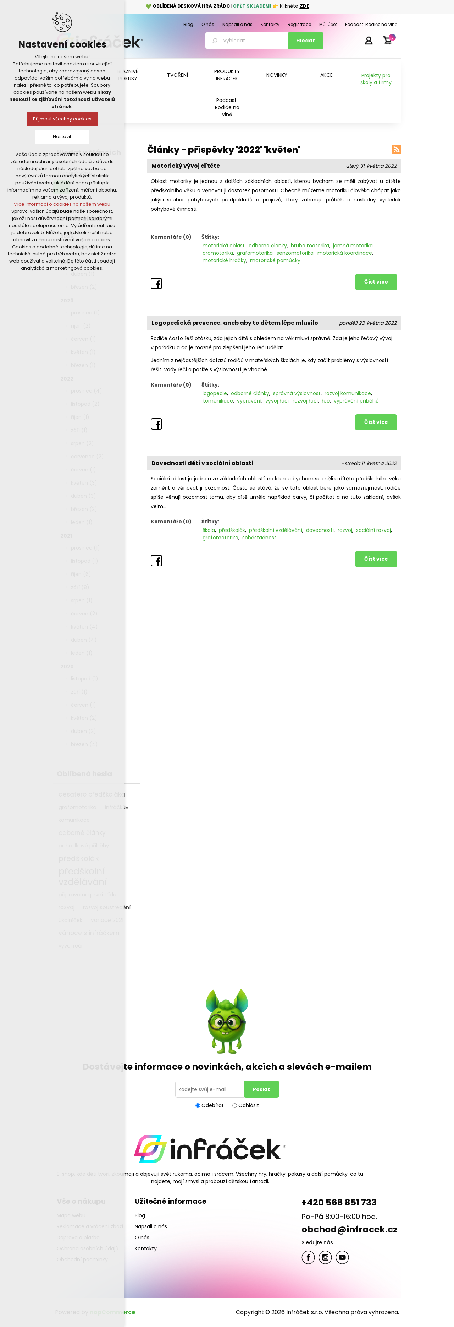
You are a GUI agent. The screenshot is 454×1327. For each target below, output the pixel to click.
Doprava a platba (78, 1237)
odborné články (268, 245)
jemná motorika (353, 245)
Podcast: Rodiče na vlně (227, 107)
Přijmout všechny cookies (62, 118)
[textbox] (247, 40)
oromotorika (218, 253)
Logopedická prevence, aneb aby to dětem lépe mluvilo (234, 323)
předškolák (232, 530)
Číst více (376, 281)
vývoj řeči (70, 945)
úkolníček (70, 920)
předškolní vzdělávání (275, 530)
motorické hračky (224, 260)
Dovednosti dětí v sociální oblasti (202, 463)
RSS (396, 149)
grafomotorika (255, 253)
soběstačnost (259, 537)
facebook (308, 1257)
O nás (142, 1237)
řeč (326, 400)
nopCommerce (112, 1312)
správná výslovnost (297, 393)
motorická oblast (224, 245)
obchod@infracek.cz (349, 1229)
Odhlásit (248, 1105)
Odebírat (212, 1105)
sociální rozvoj (373, 530)
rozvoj (66, 907)
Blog (140, 1215)
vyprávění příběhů (356, 400)
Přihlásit (368, 40)
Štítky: (210, 237)
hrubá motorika (310, 245)
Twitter (325, 1257)
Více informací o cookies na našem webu (62, 204)
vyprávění (249, 400)
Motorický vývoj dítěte (185, 165)
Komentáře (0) (171, 237)
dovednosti (320, 530)
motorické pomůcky (275, 260)
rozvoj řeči (305, 400)
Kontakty (146, 1248)
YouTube (342, 1257)
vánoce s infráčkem (89, 933)
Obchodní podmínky (82, 1259)
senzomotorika (295, 253)
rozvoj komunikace (348, 393)
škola (209, 530)
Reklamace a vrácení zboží (90, 1226)
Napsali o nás (151, 1226)
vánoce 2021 (107, 920)
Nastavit (62, 136)
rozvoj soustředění (107, 907)
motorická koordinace (344, 253)
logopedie (215, 393)
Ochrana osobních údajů (87, 1248)
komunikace (218, 400)
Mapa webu (71, 1215)
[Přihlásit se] (210, 1089)
